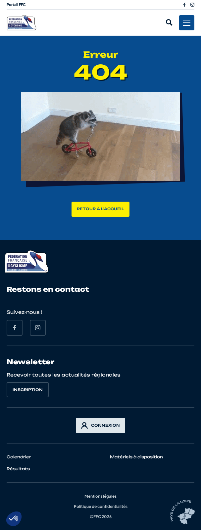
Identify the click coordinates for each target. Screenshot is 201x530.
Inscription (28, 389)
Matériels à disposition (136, 456)
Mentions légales (100, 496)
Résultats (18, 468)
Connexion (100, 425)
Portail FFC (16, 4)
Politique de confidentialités (100, 506)
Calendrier (19, 456)
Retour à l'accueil (100, 209)
